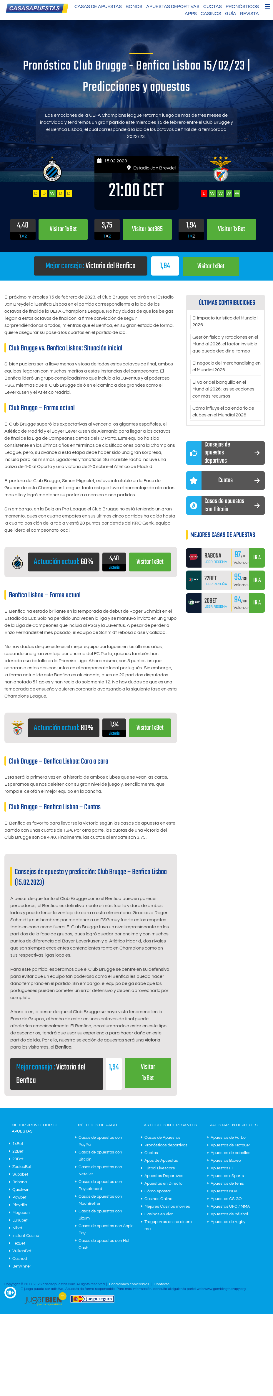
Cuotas (212, 6)
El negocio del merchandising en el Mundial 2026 (226, 368)
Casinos (211, 13)
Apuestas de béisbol (229, 1214)
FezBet (18, 1244)
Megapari (21, 1213)
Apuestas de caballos (230, 1153)
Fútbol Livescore (159, 1168)
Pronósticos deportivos (165, 1145)
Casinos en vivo (158, 1214)
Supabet (20, 1175)
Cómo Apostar (157, 1191)
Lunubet (20, 1221)
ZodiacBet (21, 1167)
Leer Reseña (215, 564)
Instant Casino (25, 1236)
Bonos (134, 6)
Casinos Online (158, 1199)
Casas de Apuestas (98, 6)
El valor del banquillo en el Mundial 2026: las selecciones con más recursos (223, 390)
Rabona (19, 1182)
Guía (230, 13)
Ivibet (17, 1228)
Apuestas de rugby (228, 1222)
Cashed (19, 1259)
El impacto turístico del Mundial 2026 (224, 322)
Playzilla (19, 1205)
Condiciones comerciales (129, 1284)
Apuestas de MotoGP (230, 1145)
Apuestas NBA (224, 1191)
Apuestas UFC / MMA (230, 1207)
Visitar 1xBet (211, 266)
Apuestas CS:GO (226, 1199)
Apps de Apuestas (161, 1161)
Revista (249, 13)
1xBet (17, 1144)
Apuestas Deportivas (172, 6)
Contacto (161, 1284)
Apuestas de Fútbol (229, 1138)
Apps (191, 13)
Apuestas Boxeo (226, 1161)
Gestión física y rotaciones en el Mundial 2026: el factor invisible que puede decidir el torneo (225, 344)
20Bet (18, 1159)
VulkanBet (21, 1251)
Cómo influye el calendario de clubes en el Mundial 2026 (223, 414)
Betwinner (21, 1267)
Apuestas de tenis (227, 1184)
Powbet (19, 1198)
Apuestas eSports (227, 1176)
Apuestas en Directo (163, 1184)
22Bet (18, 1152)
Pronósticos (242, 6)
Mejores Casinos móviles (167, 1207)
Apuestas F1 (222, 1168)
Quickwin (20, 1190)
